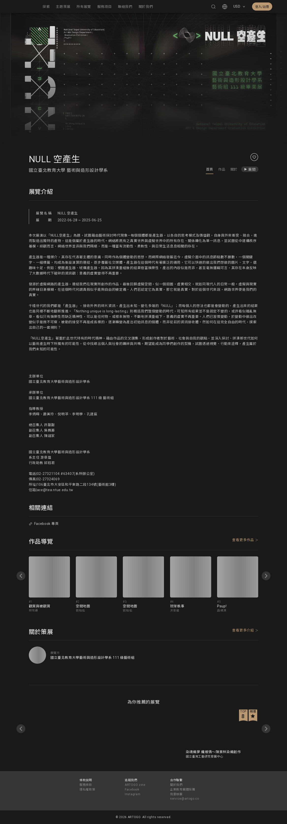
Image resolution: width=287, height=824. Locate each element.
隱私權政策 (87, 789)
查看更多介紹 (243, 630)
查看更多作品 (243, 540)
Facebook (132, 789)
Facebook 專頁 (44, 524)
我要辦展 (176, 794)
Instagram (132, 794)
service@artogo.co (184, 798)
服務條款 (86, 785)
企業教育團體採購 (182, 789)
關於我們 (176, 785)
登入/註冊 (262, 7)
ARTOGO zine (135, 785)
